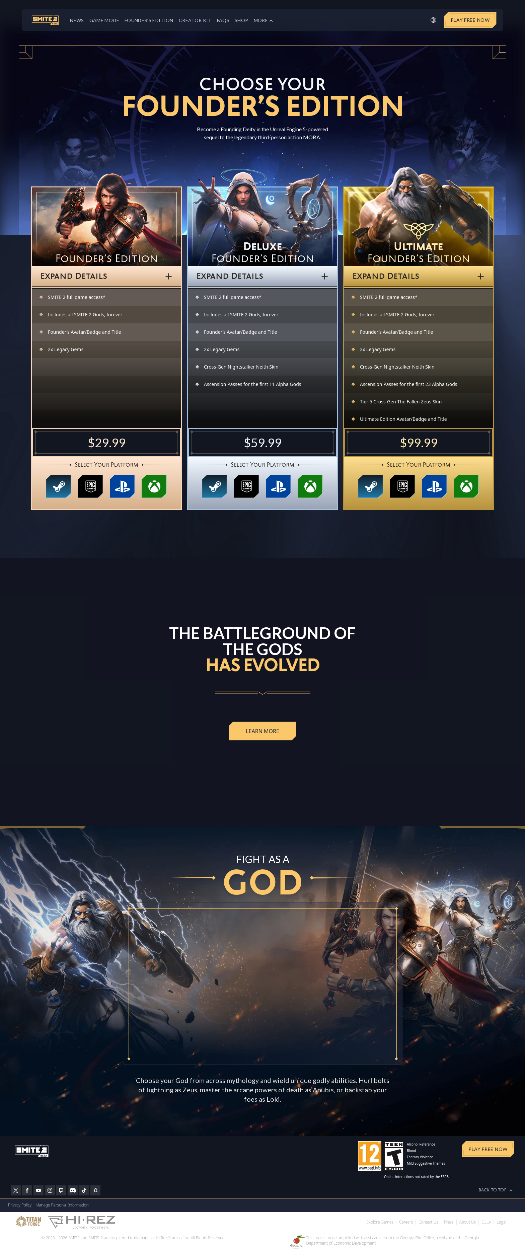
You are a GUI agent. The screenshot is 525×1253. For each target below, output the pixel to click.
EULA (486, 1222)
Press (449, 1222)
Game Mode (104, 20)
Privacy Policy (19, 1205)
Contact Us (428, 1222)
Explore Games (379, 1222)
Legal (501, 1222)
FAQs (223, 20)
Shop (241, 20)
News (77, 20)
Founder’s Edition (149, 20)
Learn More (262, 731)
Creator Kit (195, 20)
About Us (467, 1222)
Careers (406, 1222)
